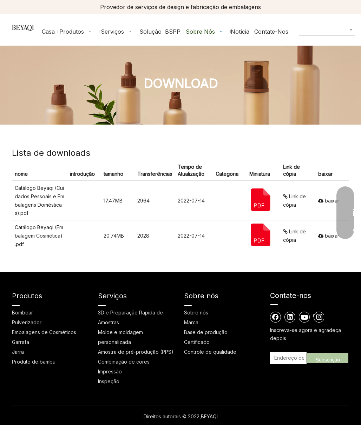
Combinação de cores (124, 362)
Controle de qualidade (210, 352)
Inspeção (108, 381)
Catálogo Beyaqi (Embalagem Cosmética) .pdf (39, 235)
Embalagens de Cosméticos (44, 332)
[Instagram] (318, 317)
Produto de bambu (33, 362)
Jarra (18, 352)
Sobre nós (196, 313)
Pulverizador (26, 322)
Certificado (197, 342)
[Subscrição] (328, 358)
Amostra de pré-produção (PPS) (135, 352)
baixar (328, 201)
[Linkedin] (290, 317)
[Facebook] (275, 317)
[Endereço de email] (287, 358)
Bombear (22, 313)
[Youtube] (304, 317)
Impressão (110, 371)
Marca (191, 322)
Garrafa (20, 342)
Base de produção (206, 332)
